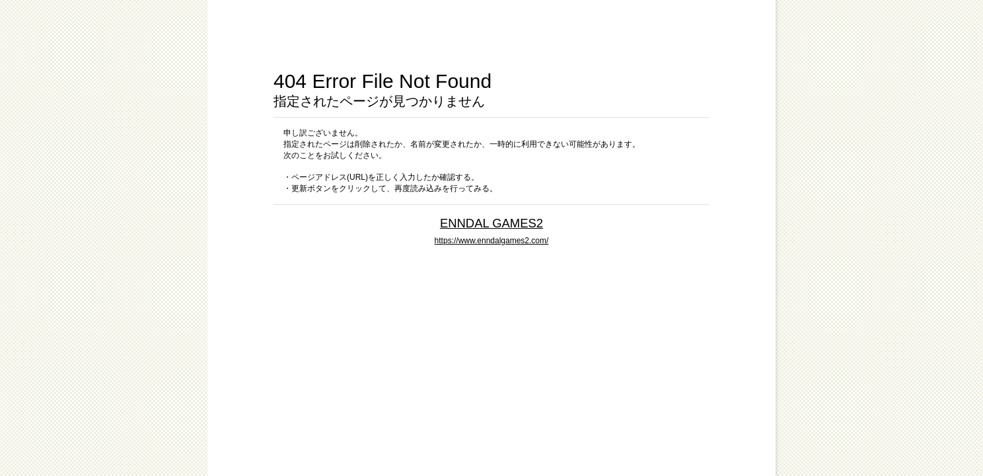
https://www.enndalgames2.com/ (492, 240)
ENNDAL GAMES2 (491, 223)
